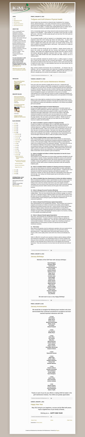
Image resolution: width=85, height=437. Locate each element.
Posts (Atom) (39, 422)
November (17, 136)
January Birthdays (37, 256)
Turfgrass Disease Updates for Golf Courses (20, 116)
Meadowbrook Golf (18, 20)
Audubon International (18, 23)
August (16, 141)
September (17, 139)
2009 (15, 173)
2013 (15, 130)
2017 (15, 123)
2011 (15, 170)
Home (52, 420)
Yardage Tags (23, 84)
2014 (15, 129)
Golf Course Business (19, 96)
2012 (15, 132)
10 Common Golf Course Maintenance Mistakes (48, 82)
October (17, 138)
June (16, 145)
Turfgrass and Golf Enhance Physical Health (46, 19)
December (17, 134)
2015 (15, 127)
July (16, 143)
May (16, 147)
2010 (15, 171)
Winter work (22, 107)
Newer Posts (34, 420)
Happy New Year (37, 404)
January (17, 154)
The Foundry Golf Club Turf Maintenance (19, 105)
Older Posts (69, 420)
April (16, 149)
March (16, 150)
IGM (15, 18)
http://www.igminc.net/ (17, 186)
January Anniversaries (39, 306)
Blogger (57, 430)
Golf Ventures (16, 22)
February (17, 152)
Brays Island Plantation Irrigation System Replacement (19, 82)
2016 (15, 125)
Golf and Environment (18, 25)
